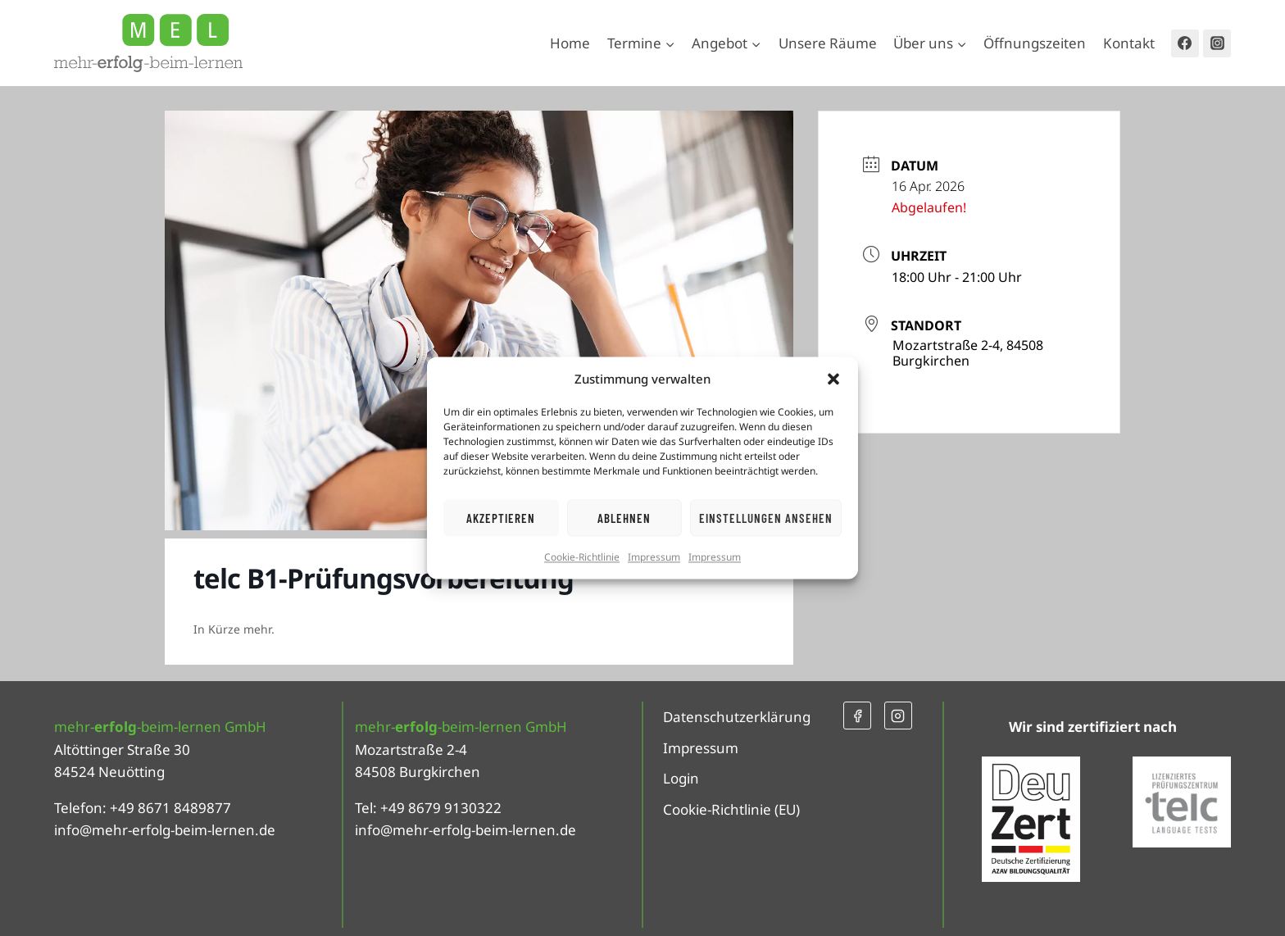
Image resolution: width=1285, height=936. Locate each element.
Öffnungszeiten (1034, 43)
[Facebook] (1185, 43)
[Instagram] (1217, 43)
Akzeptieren (500, 518)
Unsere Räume (828, 43)
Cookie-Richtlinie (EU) (731, 809)
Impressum (654, 557)
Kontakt (1129, 43)
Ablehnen (624, 518)
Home (570, 43)
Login (681, 778)
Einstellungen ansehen (766, 518)
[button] (833, 378)
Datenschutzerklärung (737, 716)
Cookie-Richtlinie (582, 557)
